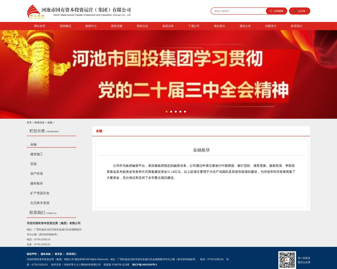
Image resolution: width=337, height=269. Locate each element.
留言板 (58, 254)
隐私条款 (46, 254)
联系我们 (296, 25)
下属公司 (194, 25)
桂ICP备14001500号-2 (144, 264)
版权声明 (32, 254)
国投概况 (65, 25)
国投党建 (116, 25)
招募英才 (271, 25)
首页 (29, 122)
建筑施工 (36, 154)
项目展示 (219, 25)
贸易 (33, 164)
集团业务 (168, 25)
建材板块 (36, 183)
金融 (49, 122)
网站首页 (39, 25)
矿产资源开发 (39, 193)
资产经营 (36, 173)
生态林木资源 (39, 203)
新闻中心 (91, 25)
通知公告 (245, 25)
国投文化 (142, 25)
